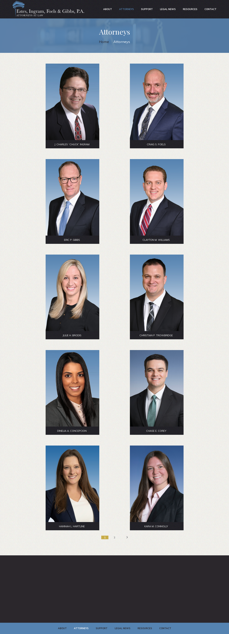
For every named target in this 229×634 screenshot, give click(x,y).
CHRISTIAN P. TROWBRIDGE (156, 335)
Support (147, 9)
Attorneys (126, 9)
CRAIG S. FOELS (156, 144)
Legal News (168, 9)
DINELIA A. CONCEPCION (72, 430)
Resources (190, 9)
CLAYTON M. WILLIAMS (156, 239)
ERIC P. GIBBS (72, 239)
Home (104, 41)
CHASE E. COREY (156, 430)
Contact (210, 9)
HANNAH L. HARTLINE (72, 526)
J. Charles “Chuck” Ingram (71, 144)
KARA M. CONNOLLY (156, 526)
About (107, 9)
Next (124, 537)
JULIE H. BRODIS (72, 335)
